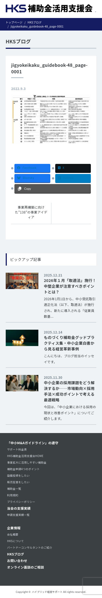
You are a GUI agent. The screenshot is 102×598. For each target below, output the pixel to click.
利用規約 (12, 495)
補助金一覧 (14, 488)
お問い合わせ (17, 560)
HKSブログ (15, 554)
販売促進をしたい (18, 482)
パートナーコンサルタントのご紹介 (29, 547)
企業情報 (13, 527)
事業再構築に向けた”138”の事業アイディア (31, 212)
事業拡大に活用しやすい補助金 (27, 462)
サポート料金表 (17, 449)
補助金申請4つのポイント (23, 469)
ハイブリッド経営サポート (47, 592)
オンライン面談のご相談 (25, 567)
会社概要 (12, 534)
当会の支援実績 (19, 508)
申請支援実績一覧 (18, 515)
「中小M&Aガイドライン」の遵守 (32, 442)
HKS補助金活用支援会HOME (25, 456)
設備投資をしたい (18, 475)
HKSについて (15, 541)
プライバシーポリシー (21, 502)
